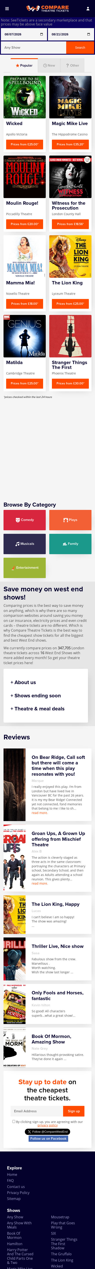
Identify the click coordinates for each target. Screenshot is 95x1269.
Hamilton (14, 1243)
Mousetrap (60, 1217)
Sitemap (14, 1198)
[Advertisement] (47, 446)
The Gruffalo (61, 1254)
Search (80, 47)
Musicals (24, 544)
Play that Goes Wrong (63, 1225)
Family (70, 544)
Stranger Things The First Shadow (64, 1243)
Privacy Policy (18, 1192)
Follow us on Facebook (48, 1138)
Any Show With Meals (19, 1225)
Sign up (74, 1111)
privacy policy (48, 1125)
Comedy (25, 520)
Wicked (57, 1266)
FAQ (10, 1180)
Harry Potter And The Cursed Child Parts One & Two (20, 1256)
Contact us (16, 1186)
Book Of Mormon (14, 1235)
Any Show (15, 1217)
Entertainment (24, 567)
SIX (53, 1233)
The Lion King (62, 1260)
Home (12, 1174)
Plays (70, 520)
